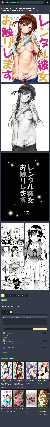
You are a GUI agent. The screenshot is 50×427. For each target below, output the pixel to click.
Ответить (5, 337)
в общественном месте (20, 304)
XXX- (11, 2)
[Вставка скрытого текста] (31, 317)
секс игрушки (39, 304)
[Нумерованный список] (16, 317)
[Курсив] (5, 317)
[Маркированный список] (14, 317)
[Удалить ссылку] (22, 317)
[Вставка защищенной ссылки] (23, 317)
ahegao (18, 306)
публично (31, 304)
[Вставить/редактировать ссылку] (20, 317)
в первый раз (8, 304)
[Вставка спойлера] (29, 317)
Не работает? (45, 312)
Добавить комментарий (10, 329)
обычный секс (5, 306)
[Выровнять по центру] (11, 317)
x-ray (12, 306)
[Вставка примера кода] (27, 317)
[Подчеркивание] (7, 317)
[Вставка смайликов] (18, 317)
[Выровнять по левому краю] (9, 317)
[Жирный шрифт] (4, 317)
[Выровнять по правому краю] (12, 317)
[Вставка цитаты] (25, 317)
